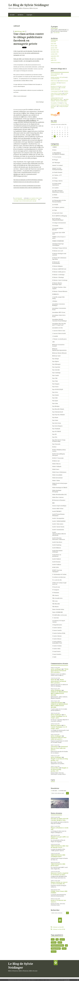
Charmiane (54, 746)
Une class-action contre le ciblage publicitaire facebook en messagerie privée (28, 38)
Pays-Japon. (55, 400)
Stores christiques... (56, 74)
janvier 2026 (54, 48)
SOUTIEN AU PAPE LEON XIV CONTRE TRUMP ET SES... (59, 819)
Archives (20, 15)
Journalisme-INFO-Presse (58, 312)
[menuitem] (12, 14)
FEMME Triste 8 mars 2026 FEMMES (59, 892)
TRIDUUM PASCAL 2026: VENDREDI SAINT (58, 855)
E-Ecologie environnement (59, 223)
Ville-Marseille (56, 604)
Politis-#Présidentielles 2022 (59, 494)
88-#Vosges (55, 159)
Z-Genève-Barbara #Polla (58, 633)
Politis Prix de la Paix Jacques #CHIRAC (59, 484)
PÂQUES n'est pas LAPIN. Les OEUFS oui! (60, 837)
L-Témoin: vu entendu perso (59, 339)
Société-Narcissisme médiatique (57, 551)
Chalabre (66, 91)
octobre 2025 (54, 54)
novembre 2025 (55, 52)
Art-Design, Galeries (57, 181)
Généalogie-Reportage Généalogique (58, 244)
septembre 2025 (55, 56)
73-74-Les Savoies (56, 157)
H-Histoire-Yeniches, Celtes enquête (59, 287)
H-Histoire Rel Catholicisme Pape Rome (59, 258)
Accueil (12, 15)
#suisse (64, 948)
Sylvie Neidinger (56, 714)
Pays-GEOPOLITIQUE (57, 389)
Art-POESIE (55, 204)
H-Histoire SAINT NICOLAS (59, 269)
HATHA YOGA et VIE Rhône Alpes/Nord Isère (59, 94)
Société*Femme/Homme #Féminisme (58, 514)
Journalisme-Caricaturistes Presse (59, 308)
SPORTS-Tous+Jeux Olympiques (57, 570)
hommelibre (55, 768)
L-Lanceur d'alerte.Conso (58, 330)
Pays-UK (54, 434)
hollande (53, 942)
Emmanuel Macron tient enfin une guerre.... (58, 738)
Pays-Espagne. (56, 384)
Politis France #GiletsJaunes (59, 472)
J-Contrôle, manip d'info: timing (58, 297)
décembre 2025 (55, 50)
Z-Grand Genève (56, 651)
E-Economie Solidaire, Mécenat (57, 229)
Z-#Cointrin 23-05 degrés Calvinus (58, 621)
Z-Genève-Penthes (57, 646)
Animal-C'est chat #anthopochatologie (57, 168)
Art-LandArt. (55, 188)
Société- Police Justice (57, 524)
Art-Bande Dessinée (57, 172)
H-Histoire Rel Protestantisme (56, 262)
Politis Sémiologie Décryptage (56, 491)
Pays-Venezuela (56, 444)
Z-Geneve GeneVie (57, 630)
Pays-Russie (55, 417)
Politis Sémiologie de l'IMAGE (59, 487)
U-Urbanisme (55, 592)
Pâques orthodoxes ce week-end (60, 828)
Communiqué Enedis (56, 91)
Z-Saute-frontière (56, 654)
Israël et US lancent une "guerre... (58, 901)
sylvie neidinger (56, 669)
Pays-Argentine (56, 367)
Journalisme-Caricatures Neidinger (58, 304)
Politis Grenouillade (57, 475)
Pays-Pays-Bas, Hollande (58, 414)
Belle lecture (54, 80)
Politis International (57, 477)
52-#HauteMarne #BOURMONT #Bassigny (58, 153)
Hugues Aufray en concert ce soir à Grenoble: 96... (59, 882)
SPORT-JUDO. (55, 567)
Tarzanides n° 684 (55, 103)
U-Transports (55, 589)
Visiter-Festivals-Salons (58, 609)
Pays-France (55, 386)
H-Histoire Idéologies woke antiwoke (59, 254)
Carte (53, 780)
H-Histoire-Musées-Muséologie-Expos (57, 283)
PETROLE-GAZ (56, 461)
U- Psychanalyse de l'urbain (59, 574)
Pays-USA (54, 437)
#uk (57, 939)
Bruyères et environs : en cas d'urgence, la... (58, 87)
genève (60, 942)
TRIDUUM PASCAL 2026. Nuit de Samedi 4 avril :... (59, 846)
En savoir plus (67, 979)
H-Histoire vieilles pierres (59, 272)
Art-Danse (54, 178)
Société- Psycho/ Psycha (58, 527)
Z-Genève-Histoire (57, 636)
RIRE (53, 503)
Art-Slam (54, 210)
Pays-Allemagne (56, 364)
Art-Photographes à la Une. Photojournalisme (59, 201)
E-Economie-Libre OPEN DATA (58, 233)
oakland (34, 201)
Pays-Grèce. (55, 392)
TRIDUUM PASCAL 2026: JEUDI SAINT (58, 864)
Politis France (55, 469)
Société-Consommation (58, 529)
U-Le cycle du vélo (57, 580)
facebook (27, 201)
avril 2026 (53, 41)
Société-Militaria (56, 548)
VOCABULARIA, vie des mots (59, 615)
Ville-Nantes (55, 606)
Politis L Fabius (56, 480)
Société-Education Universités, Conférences (58, 538)
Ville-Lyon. (55, 601)
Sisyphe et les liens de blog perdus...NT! (59, 759)
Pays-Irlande (55, 395)
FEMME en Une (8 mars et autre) (58, 237)
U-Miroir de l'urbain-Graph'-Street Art (59, 583)
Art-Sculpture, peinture (58, 207)
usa (66, 945)
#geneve (62, 939)
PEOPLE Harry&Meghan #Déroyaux (58, 454)
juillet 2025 (53, 60)
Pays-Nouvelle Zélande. (58, 409)
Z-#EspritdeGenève (57, 625)
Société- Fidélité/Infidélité (59, 521)
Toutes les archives (55, 62)
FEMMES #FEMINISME (58, 241)
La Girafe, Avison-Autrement (58, 88)
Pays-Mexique (55, 406)
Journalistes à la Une (57, 328)
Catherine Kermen (57, 702)
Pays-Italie (55, 398)
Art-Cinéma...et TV (57, 175)
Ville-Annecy (55, 595)
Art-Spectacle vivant (57, 213)
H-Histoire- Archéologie (58, 274)
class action (22, 201)
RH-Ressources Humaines (58, 500)
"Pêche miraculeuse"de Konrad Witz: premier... (59, 670)
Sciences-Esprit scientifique (59, 505)
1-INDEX (54, 147)
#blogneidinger (55, 948)
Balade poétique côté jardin (58, 77)
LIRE (53, 342)
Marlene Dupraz (56, 725)
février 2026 (54, 45)
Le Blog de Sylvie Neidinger (28, 5)
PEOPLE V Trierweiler (58, 458)
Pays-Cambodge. (56, 372)
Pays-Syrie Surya (56, 423)
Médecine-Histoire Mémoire (59, 353)
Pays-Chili (54, 378)
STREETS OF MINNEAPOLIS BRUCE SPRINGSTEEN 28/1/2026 (59, 693)
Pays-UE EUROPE (56, 431)
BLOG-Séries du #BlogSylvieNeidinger (58, 219)
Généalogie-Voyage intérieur (59, 248)
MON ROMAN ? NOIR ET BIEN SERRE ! (59, 100)
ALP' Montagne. (56, 162)
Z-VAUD (54, 657)
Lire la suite (57, 32)
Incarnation (54, 75)
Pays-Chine (55, 381)
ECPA (15, 174)
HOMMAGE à (55, 294)
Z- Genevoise (55, 618)
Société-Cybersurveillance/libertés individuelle (25, 199)
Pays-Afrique (55, 358)
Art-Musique (55, 197)
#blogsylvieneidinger (57, 945)
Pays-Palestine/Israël (57, 412)
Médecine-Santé (56, 356)
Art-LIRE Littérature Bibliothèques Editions (58, 191)
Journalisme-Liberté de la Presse (58, 315)
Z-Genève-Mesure (56, 639)
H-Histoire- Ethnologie (58, 277)
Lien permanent (17, 198)
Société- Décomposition (58, 518)
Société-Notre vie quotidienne (56, 555)
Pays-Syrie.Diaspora (57, 426)
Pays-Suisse (55, 420)
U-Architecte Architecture (59, 577)
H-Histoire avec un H (57, 251)
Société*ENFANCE (56, 511)
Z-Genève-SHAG (56, 648)
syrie (52, 939)
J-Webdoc (54, 301)
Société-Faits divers (57, 542)
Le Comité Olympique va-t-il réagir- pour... (59, 716)
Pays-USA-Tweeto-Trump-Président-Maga (59, 440)
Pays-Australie (56, 370)
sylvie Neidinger (56, 690)
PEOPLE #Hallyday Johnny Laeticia (59, 450)
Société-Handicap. (57, 545)
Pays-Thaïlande (56, 428)
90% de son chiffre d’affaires (27, 120)
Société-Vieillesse (56, 564)
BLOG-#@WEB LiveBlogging (35, 198)
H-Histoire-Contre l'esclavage (59, 280)
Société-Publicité (56, 559)
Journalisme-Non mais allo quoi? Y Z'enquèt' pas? (59, 324)
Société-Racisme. (56, 562)
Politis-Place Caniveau (58, 497)
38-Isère (54, 150)
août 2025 (53, 58)
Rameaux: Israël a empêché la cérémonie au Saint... (59, 873)
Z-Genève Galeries (57, 627)
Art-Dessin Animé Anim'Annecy (56, 184)
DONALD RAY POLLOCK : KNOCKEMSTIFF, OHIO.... (57, 98)
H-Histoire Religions (57, 266)
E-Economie (55, 225)
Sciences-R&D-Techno (57, 508)
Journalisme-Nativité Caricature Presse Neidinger (59, 320)
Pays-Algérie (55, 361)
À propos (29, 15)
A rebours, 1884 (55, 83)
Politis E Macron (56, 463)
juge (31, 201)
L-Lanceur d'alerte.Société (59, 333)
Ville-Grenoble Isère (57, 598)
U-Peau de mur (56, 587)
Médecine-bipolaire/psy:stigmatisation (59, 349)
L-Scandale (55, 336)
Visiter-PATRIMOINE (57, 612)
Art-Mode (54, 194)
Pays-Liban (55, 403)
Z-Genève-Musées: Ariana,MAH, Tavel (57, 642)
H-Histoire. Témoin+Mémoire (59, 291)
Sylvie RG (54, 679)
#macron (53, 951)
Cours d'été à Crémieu (56, 93)
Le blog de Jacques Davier (59, 107)
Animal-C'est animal (57, 165)
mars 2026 (53, 43)
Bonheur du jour (64, 80)
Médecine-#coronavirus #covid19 (58, 345)
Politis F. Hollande (56, 466)
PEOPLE (54, 447)
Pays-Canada (55, 375)
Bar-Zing (64, 103)
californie (15, 201)
